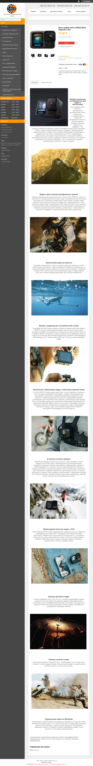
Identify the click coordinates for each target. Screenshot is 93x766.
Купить (66, 43)
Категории (4, 26)
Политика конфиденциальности (58, 764)
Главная (33, 11)
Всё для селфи (6, 82)
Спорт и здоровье (7, 78)
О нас (69, 11)
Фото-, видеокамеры (8, 63)
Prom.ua (54, 760)
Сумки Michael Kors (8, 95)
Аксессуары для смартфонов (11, 74)
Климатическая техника (9, 48)
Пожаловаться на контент (42, 764)
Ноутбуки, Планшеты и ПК (10, 34)
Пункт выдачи (81, 11)
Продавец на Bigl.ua (46, 762)
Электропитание (7, 37)
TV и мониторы (6, 41)
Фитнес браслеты (7, 56)
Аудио (4, 52)
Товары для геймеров (9, 67)
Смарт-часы (6, 60)
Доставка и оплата (56, 11)
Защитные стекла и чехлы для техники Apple (11, 90)
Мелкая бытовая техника (10, 45)
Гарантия (43, 11)
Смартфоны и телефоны (9, 30)
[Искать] (23, 19)
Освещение (5, 85)
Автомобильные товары (9, 71)
